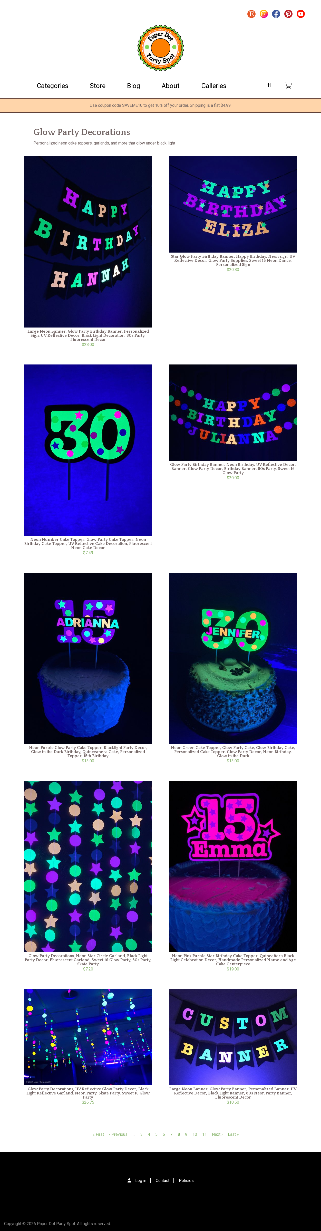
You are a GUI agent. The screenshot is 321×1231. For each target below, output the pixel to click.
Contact (162, 1180)
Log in (140, 1180)
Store (97, 86)
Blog (133, 86)
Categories (52, 86)
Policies (186, 1180)
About (171, 86)
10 (194, 1134)
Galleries (213, 86)
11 (204, 1134)
